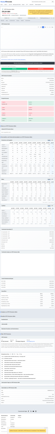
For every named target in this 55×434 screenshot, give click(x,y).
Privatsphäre (3, 425)
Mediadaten (3, 419)
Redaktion (12, 417)
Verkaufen (41, 69)
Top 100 (10, 4)
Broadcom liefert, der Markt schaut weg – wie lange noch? (14, 356)
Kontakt (19, 417)
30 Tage (20, 354)
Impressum (3, 417)
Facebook (12, 423)
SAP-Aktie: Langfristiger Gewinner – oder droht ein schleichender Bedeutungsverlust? (20, 378)
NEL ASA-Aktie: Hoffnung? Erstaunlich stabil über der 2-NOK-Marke (16, 376)
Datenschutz (3, 423)
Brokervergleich (38, 4)
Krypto (23, 4)
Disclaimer (3, 421)
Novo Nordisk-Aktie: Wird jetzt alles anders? (12, 364)
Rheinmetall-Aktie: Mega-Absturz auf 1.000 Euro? (13, 372)
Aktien (6, 4)
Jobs (2, 426)
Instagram (12, 425)
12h (12, 354)
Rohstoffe (31, 4)
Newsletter (3, 428)
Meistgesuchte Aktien (17, 4)
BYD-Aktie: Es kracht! (8, 358)
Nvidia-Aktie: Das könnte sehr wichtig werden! (12, 362)
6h (10, 354)
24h (14, 354)
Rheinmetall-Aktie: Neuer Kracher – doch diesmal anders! (14, 360)
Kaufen (14, 69)
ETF (27, 4)
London (16, 13)
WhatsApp (12, 426)
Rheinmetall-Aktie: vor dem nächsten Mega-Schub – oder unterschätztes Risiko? (19, 374)
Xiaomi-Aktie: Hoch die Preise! (10, 368)
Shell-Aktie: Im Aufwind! (8, 370)
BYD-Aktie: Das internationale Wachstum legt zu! (13, 366)
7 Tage (17, 354)
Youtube (12, 419)
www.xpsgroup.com (31, 341)
